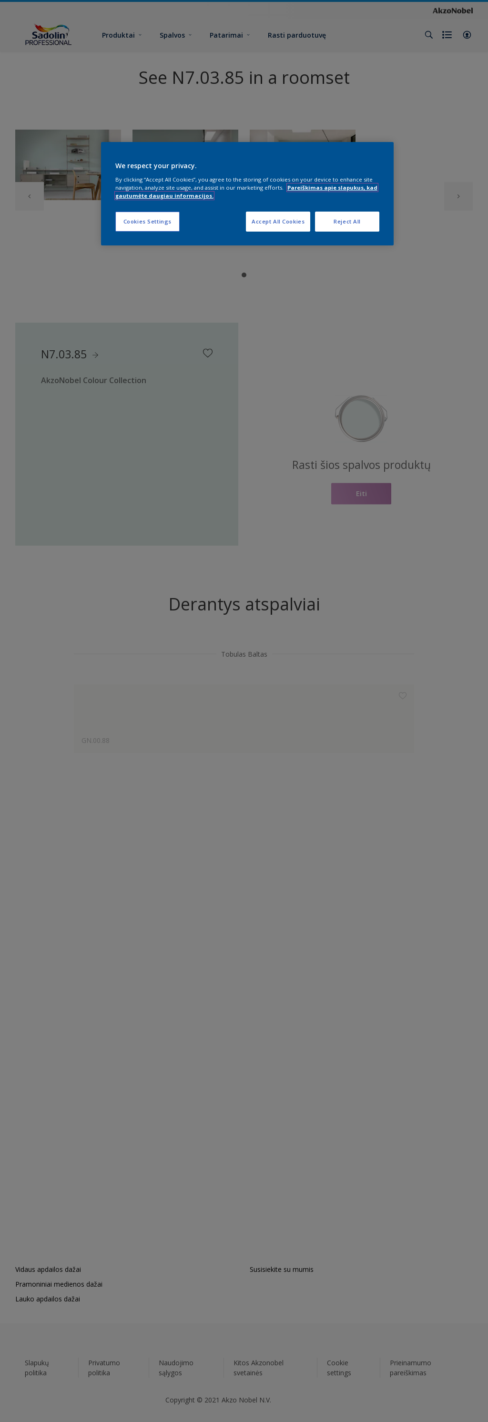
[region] (247, 193)
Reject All (347, 221)
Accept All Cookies (278, 221)
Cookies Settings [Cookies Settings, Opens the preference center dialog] (147, 221)
